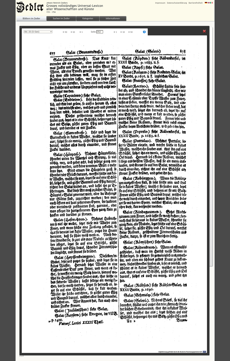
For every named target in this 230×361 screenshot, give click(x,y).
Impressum (160, 3)
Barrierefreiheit (196, 3)
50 (65, 32)
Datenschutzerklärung (177, 3)
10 (73, 32)
